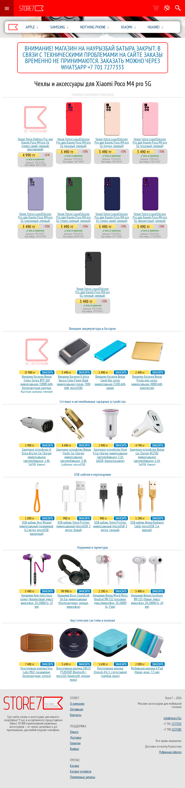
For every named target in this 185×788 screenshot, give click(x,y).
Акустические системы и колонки (92, 620)
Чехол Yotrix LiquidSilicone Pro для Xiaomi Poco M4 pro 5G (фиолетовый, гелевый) (150, 217)
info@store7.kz (172, 718)
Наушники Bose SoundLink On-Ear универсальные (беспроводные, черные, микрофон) (73, 601)
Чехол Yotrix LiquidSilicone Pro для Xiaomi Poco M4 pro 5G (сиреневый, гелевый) (35, 217)
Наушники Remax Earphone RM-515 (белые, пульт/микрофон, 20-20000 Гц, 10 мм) (147, 601)
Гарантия (75, 743)
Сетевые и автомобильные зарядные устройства (93, 401)
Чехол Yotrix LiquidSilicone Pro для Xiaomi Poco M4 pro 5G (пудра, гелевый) (112, 142)
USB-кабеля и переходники (92, 474)
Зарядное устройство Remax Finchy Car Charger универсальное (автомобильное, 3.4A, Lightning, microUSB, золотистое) (73, 458)
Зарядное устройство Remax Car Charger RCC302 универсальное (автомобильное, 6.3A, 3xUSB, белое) (147, 457)
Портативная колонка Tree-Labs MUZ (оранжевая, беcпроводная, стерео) (37, 672)
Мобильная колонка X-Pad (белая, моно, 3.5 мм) (147, 670)
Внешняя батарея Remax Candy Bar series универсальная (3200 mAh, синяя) (110, 382)
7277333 (176, 724)
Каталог (74, 766)
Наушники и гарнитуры (92, 547)
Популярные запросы (82, 777)
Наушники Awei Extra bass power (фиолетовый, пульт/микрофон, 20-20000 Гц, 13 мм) (36, 601)
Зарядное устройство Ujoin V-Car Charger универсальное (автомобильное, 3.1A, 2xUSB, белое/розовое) (110, 455)
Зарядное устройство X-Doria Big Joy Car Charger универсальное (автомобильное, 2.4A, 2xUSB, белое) (37, 457)
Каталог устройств (80, 771)
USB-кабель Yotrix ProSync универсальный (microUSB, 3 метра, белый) (73, 526)
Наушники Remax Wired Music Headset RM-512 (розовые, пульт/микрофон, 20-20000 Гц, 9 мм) (110, 601)
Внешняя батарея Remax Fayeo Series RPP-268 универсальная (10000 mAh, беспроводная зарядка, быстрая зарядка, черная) (36, 384)
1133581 (176, 729)
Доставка (75, 737)
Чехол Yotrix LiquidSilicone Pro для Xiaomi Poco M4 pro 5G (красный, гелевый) (73, 142)
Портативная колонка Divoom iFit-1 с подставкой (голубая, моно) (110, 672)
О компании (77, 703)
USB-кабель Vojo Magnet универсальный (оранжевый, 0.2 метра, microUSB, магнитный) (36, 528)
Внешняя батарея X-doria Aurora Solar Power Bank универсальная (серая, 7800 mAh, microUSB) (73, 382)
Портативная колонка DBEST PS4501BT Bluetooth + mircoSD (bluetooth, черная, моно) (73, 674)
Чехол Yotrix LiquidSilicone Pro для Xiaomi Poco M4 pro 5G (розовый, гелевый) (150, 142)
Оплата (74, 732)
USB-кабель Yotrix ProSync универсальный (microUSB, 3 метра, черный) (110, 526)
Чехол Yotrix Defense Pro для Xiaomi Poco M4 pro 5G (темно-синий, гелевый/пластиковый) (35, 144)
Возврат (74, 749)
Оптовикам (76, 709)
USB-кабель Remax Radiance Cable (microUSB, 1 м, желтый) (147, 526)
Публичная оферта (170, 752)
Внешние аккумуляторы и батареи (92, 328)
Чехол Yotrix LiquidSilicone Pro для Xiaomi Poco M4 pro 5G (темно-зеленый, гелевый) (73, 217)
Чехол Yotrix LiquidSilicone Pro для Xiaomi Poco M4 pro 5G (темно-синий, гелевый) (112, 217)
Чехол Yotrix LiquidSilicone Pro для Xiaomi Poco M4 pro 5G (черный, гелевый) (92, 292)
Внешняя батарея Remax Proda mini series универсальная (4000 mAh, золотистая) (147, 382)
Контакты (75, 715)
